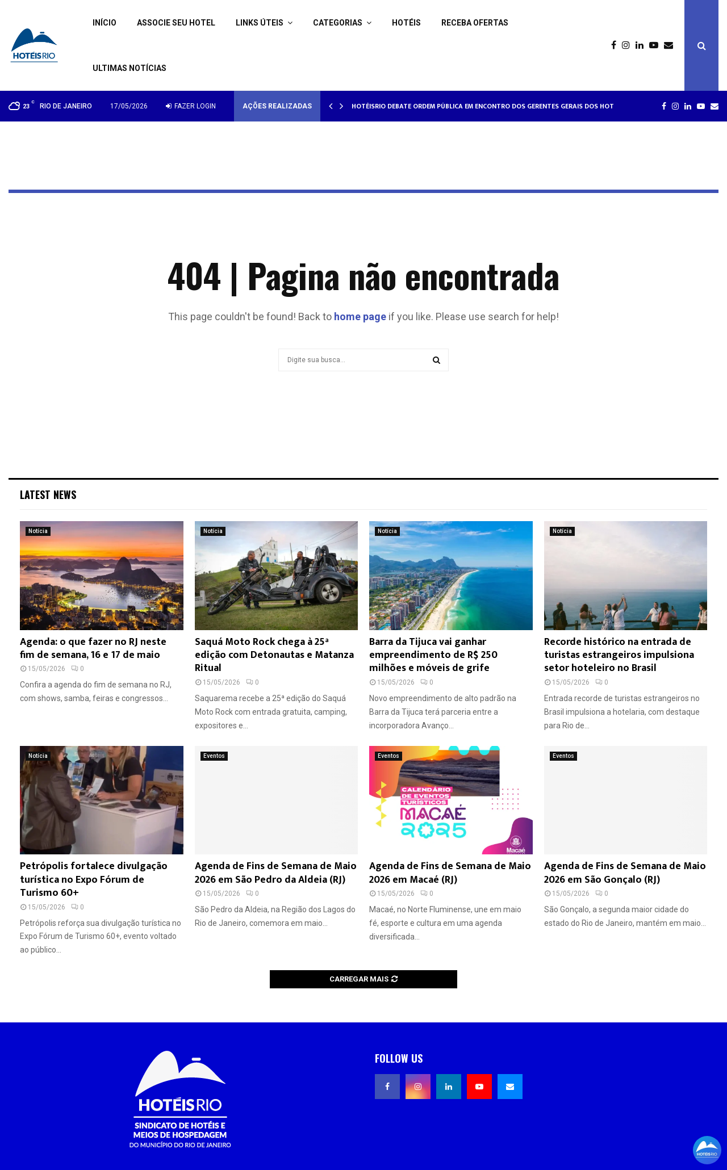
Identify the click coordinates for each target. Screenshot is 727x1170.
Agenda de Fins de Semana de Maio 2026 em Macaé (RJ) (450, 873)
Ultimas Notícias (129, 68)
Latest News (48, 494)
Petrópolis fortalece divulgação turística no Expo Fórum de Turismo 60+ (94, 879)
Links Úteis (259, 22)
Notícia (38, 531)
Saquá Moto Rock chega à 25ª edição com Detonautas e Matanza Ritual (274, 655)
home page (360, 316)
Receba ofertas (474, 22)
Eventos (214, 756)
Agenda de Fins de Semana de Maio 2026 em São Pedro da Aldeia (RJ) (276, 873)
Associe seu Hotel (176, 22)
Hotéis (406, 22)
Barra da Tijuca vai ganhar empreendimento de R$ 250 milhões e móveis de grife (433, 655)
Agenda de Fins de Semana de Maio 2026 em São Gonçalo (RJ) (625, 873)
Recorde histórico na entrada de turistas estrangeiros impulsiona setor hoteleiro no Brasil (619, 655)
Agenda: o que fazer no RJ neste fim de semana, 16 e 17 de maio (93, 649)
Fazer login (191, 106)
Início (104, 22)
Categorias (337, 22)
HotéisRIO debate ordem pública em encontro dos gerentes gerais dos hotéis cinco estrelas (514, 106)
